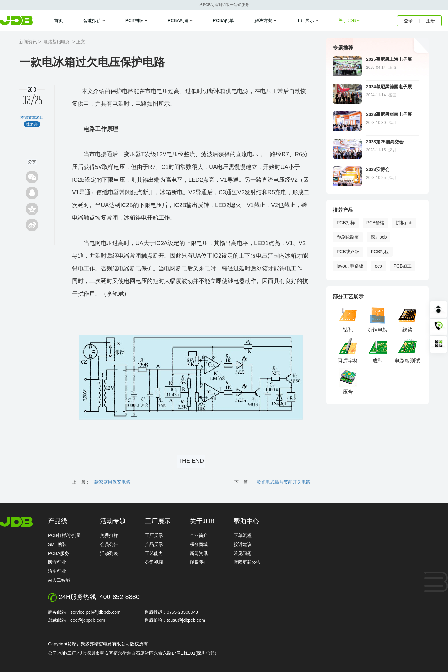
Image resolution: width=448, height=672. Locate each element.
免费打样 (109, 535)
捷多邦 (16, 20)
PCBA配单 (223, 20)
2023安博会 (377, 169)
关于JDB (347, 20)
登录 (408, 20)
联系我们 (199, 562)
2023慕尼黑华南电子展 (389, 114)
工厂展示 (305, 20)
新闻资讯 (199, 553)
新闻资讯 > (30, 41)
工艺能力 (154, 553)
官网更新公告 (247, 562)
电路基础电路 (56, 41)
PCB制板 (134, 20)
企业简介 (199, 535)
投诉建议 (243, 544)
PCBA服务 (58, 553)
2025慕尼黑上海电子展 (389, 59)
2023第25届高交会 (385, 141)
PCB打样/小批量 (64, 535)
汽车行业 (57, 571)
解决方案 (263, 20)
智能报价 (92, 20)
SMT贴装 (57, 544)
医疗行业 (57, 562)
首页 (58, 20)
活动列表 (109, 553)
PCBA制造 (178, 20)
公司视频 (154, 562)
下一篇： (272, 481)
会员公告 (109, 544)
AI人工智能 (59, 580)
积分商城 (199, 544)
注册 (430, 20)
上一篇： (101, 481)
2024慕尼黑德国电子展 (389, 86)
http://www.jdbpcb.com (16, 522)
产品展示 (154, 544)
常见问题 (243, 553)
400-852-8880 (120, 596)
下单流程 (243, 535)
